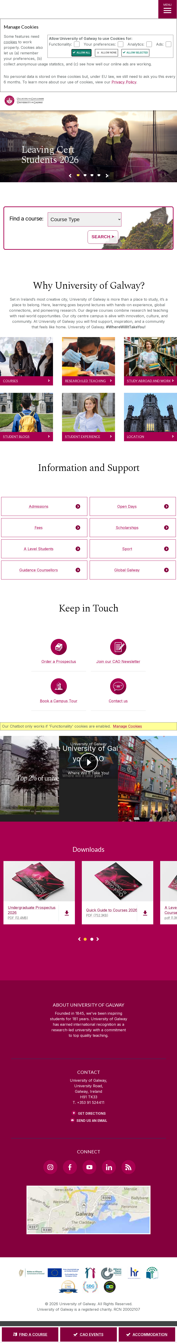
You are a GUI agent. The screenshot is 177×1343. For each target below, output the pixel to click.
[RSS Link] (128, 1145)
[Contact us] (118, 691)
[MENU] (167, 9)
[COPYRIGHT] (118, 1310)
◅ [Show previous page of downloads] (79, 917)
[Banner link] (78, 177)
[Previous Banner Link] (70, 176)
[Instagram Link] (50, 1145)
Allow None (109, 52)
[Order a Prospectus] (58, 651)
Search (102, 236)
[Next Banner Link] (106, 176)
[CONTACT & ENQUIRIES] (76, 1316)
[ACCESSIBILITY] (108, 1316)
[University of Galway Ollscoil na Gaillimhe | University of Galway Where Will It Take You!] (22, 765)
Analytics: (135, 44)
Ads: (160, 44)
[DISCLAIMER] (59, 1310)
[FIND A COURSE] (30, 1334)
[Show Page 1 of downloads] (85, 917)
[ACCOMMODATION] (147, 1334)
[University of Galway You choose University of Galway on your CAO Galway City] (155, 768)
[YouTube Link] (89, 1145)
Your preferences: (100, 44)
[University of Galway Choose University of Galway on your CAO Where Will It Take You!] (88, 768)
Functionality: (60, 44)
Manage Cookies (127, 726)
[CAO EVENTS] (88, 1334)
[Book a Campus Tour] (58, 691)
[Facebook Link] (70, 1145)
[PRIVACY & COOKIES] (89, 1310)
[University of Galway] (24, 102)
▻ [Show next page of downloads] (98, 917)
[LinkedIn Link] (109, 1145)
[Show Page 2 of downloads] (91, 917)
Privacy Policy (124, 82)
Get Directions (92, 1092)
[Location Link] (88, 1209)
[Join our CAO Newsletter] (118, 651)
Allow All (83, 52)
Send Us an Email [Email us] (92, 1099)
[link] (48, 1251)
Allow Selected (137, 52)
